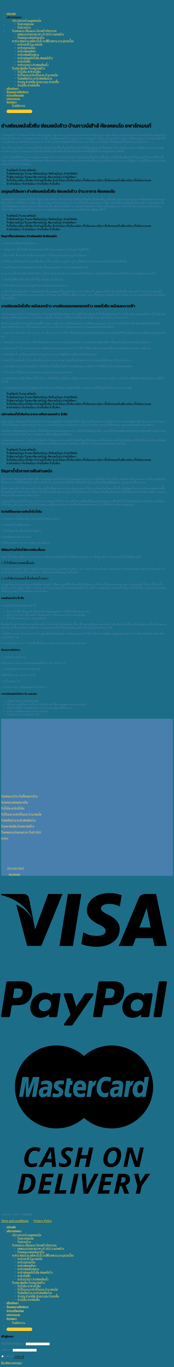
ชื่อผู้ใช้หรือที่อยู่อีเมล (13, 1343)
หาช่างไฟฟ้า (24, 61)
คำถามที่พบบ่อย (15, 95)
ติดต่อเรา (12, 102)
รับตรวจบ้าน (24, 27)
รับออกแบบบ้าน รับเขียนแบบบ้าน (19, 796)
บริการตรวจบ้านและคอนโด (26, 20)
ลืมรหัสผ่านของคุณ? (11, 1362)
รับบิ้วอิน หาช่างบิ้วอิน (29, 71)
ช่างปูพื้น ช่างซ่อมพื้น (28, 85)
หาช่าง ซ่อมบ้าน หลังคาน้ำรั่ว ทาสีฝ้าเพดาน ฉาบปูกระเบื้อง (43, 40)
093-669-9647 (15, 868)
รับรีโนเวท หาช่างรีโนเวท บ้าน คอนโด (37, 74)
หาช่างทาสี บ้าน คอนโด (29, 44)
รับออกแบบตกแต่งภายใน (30, 37)
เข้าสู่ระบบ (19, 1357)
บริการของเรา (14, 17)
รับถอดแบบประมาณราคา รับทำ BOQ (21, 832)
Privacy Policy (42, 1220)
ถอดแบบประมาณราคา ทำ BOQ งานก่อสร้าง (40, 34)
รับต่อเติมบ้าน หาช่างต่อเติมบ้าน (34, 78)
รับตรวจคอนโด (25, 23)
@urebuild (14, 874)
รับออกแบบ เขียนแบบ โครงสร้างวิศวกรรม (34, 30)
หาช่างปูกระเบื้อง (26, 47)
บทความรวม (13, 99)
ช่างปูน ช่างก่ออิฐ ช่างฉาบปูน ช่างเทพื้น (38, 81)
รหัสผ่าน (6, 1349)
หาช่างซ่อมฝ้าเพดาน (28, 54)
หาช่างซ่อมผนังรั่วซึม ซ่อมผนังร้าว (35, 57)
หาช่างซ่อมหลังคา (26, 51)
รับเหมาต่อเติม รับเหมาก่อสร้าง (28, 68)
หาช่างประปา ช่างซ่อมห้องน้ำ (33, 64)
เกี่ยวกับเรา (13, 89)
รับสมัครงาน (18, 105)
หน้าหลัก (11, 14)
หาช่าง (4, 838)
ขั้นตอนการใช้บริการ (18, 92)
